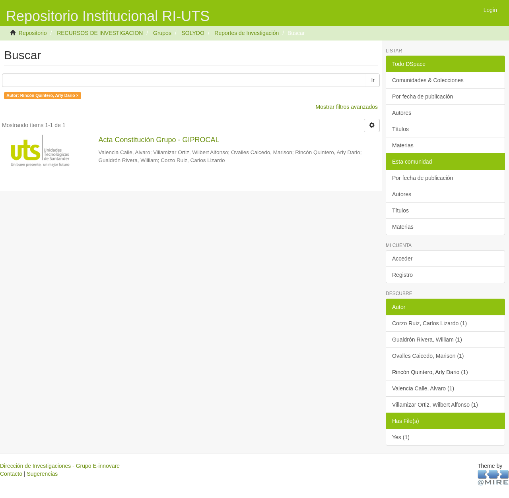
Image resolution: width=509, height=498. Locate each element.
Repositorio (33, 33)
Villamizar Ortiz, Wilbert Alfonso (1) (435, 404)
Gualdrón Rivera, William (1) (427, 339)
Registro (402, 275)
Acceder (402, 258)
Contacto (11, 474)
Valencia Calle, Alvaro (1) (423, 388)
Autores (401, 113)
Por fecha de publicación (422, 96)
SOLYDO (192, 33)
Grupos (162, 33)
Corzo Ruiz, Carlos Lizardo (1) (429, 323)
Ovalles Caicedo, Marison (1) (428, 356)
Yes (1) (401, 437)
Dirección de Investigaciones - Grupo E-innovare (60, 466)
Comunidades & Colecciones (428, 80)
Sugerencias (42, 474)
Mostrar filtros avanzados (347, 107)
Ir (373, 80)
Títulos (400, 129)
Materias (403, 145)
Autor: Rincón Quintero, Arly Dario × (42, 95)
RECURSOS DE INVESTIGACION (100, 33)
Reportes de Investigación (246, 33)
